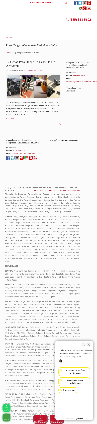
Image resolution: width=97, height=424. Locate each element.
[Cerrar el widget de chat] (89, 344)
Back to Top (57, 124)
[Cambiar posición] (84, 344)
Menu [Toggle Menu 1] (10, 37)
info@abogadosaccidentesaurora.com (48, 7)
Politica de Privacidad (57, 190)
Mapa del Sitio (74, 190)
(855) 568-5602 (59, 3)
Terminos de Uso (40, 190)
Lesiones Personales (34, 70)
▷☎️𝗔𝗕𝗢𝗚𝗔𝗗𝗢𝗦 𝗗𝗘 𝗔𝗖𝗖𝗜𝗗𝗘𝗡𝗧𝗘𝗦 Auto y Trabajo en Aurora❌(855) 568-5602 (44, 19)
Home (8, 53)
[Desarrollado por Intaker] (76, 419)
